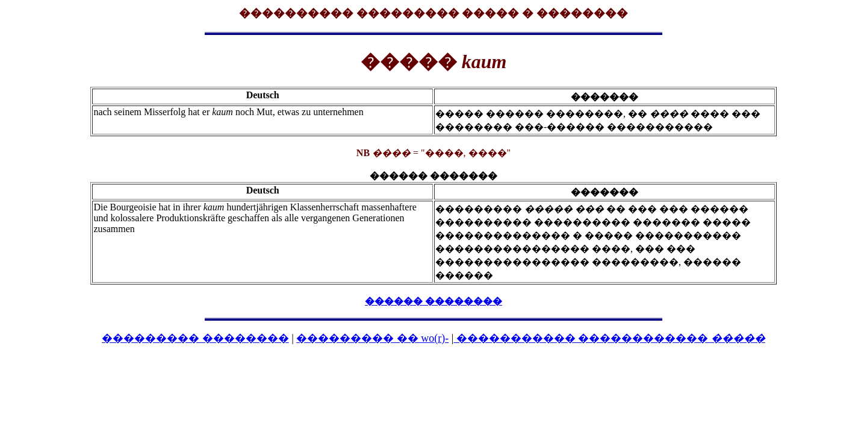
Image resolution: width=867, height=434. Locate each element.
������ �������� (433, 301)
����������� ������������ (609, 338)
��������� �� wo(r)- (372, 338)
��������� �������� (195, 338)
